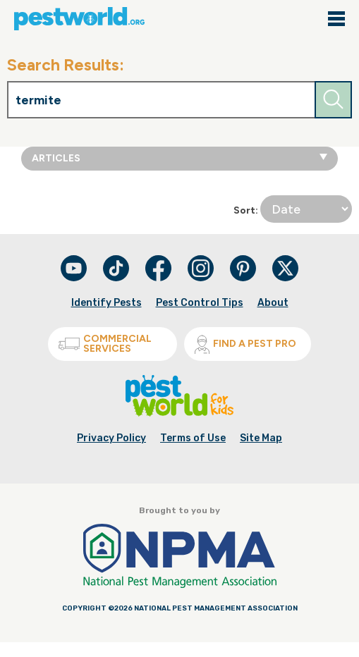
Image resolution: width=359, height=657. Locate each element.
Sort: (292, 209)
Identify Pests (106, 303)
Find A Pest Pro (245, 344)
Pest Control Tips (199, 303)
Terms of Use (193, 438)
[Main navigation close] (336, 19)
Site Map (261, 438)
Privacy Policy (111, 438)
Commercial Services (105, 344)
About (272, 303)
